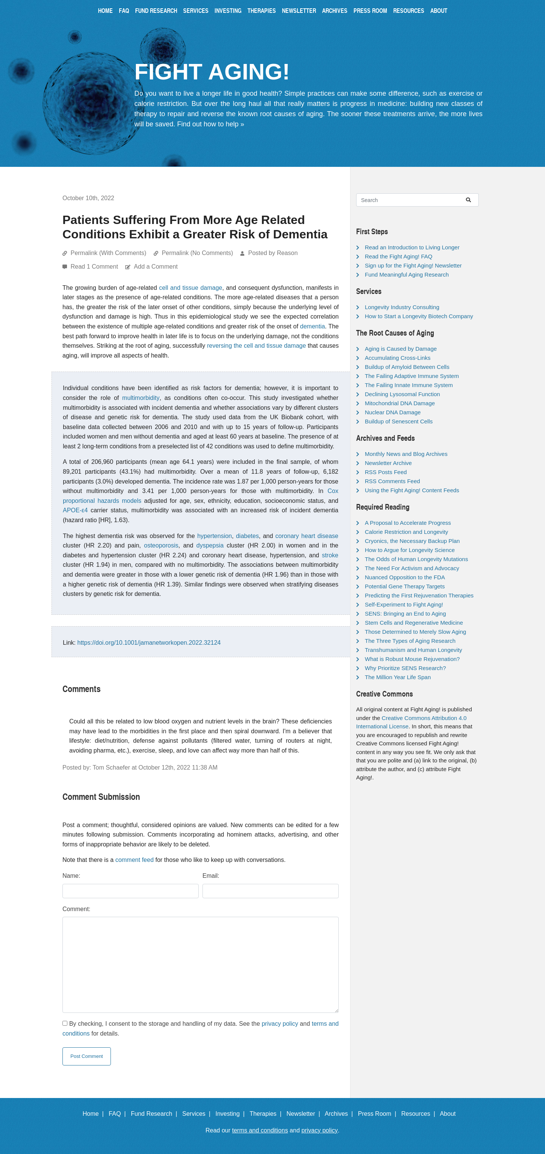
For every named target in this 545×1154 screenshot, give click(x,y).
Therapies (262, 10)
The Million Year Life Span (398, 677)
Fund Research (156, 10)
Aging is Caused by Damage (401, 348)
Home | (95, 1113)
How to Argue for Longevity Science (410, 550)
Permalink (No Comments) (197, 253)
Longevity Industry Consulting (402, 307)
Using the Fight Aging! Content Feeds (412, 490)
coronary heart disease (307, 536)
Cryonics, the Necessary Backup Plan (412, 541)
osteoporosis (161, 545)
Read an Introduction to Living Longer (412, 247)
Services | (198, 1113)
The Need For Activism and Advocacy (412, 568)
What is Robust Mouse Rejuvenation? (412, 659)
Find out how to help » (210, 124)
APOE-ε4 (75, 510)
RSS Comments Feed (392, 481)
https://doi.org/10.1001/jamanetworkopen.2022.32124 (149, 642)
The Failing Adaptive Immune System (412, 376)
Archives (334, 10)
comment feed (134, 860)
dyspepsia (210, 545)
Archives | (340, 1113)
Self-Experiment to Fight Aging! (404, 604)
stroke (330, 555)
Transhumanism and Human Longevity (413, 650)
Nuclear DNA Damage (393, 412)
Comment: (76, 909)
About (438, 10)
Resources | (419, 1113)
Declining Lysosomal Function (402, 394)
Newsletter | (305, 1113)
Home (105, 10)
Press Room (370, 10)
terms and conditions (260, 1130)
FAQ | (119, 1113)
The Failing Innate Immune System (409, 385)
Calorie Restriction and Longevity (406, 532)
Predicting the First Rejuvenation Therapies (419, 595)
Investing (228, 10)
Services (196, 10)
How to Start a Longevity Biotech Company (419, 316)
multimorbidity (141, 398)
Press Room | (379, 1113)
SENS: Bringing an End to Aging (405, 613)
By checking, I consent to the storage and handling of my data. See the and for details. (200, 1028)
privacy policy (280, 1023)
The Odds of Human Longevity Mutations (416, 559)
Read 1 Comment (95, 266)
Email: (210, 875)
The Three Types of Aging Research (410, 641)
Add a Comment (156, 266)
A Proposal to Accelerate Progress (408, 522)
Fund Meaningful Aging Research (407, 274)
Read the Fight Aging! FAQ (398, 256)
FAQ (124, 10)
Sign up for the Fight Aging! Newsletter (413, 265)
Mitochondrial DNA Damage (400, 403)
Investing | (231, 1113)
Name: (71, 875)
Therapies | (267, 1113)
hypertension (214, 536)
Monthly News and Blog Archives (406, 454)
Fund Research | (156, 1113)
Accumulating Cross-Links (397, 358)
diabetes (247, 536)
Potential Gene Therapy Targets (405, 586)
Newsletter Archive (388, 463)
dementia (312, 326)
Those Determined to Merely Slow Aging (415, 631)
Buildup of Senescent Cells (399, 421)
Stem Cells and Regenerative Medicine (414, 622)
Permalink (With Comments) (108, 253)
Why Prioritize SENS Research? (405, 668)
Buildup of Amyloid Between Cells (407, 367)
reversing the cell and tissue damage (256, 345)
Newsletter (299, 10)
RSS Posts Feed (386, 472)
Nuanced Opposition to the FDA (405, 577)
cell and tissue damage (190, 288)
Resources (408, 10)
